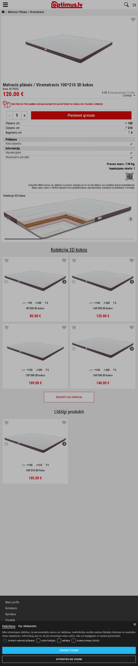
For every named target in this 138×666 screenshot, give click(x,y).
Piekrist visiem (69, 650)
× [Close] (134, 624)
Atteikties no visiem (69, 659)
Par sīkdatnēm (27, 626)
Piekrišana (8, 626)
